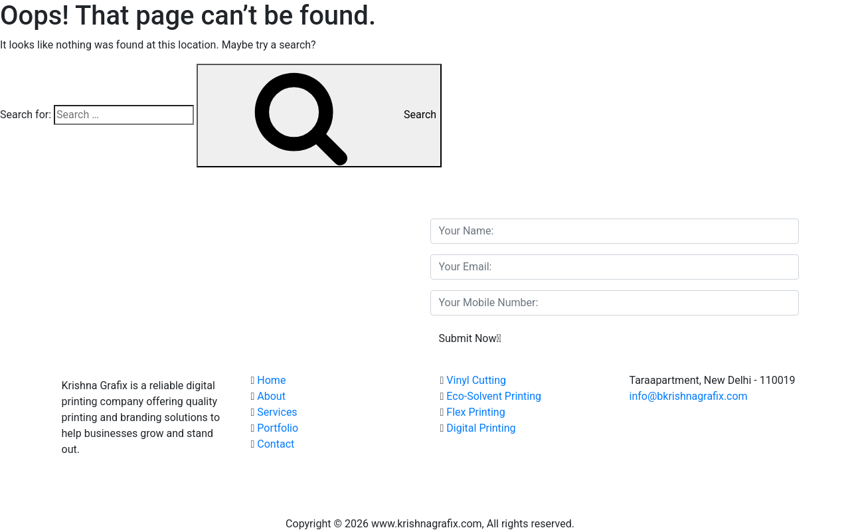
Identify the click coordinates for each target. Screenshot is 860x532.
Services (277, 412)
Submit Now (470, 338)
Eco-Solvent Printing (493, 396)
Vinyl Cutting (476, 380)
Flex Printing (475, 412)
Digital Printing (480, 428)
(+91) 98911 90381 (734, 412)
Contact (275, 444)
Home (271, 380)
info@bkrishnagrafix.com (689, 396)
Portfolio (277, 428)
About (271, 396)
